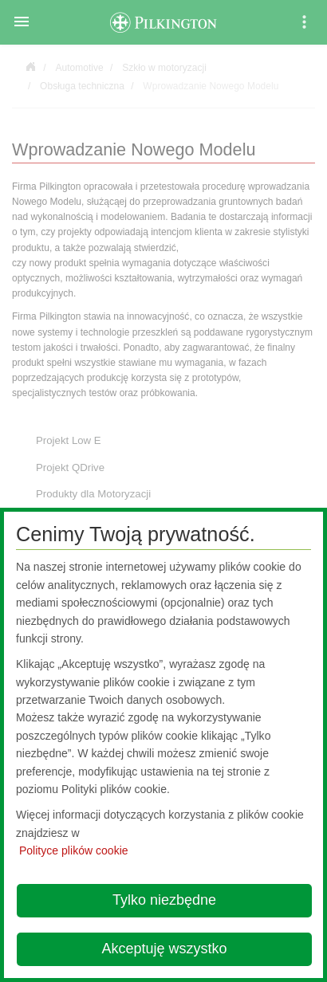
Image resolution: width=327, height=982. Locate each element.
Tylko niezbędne (164, 900)
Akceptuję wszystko (164, 948)
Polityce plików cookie (73, 850)
